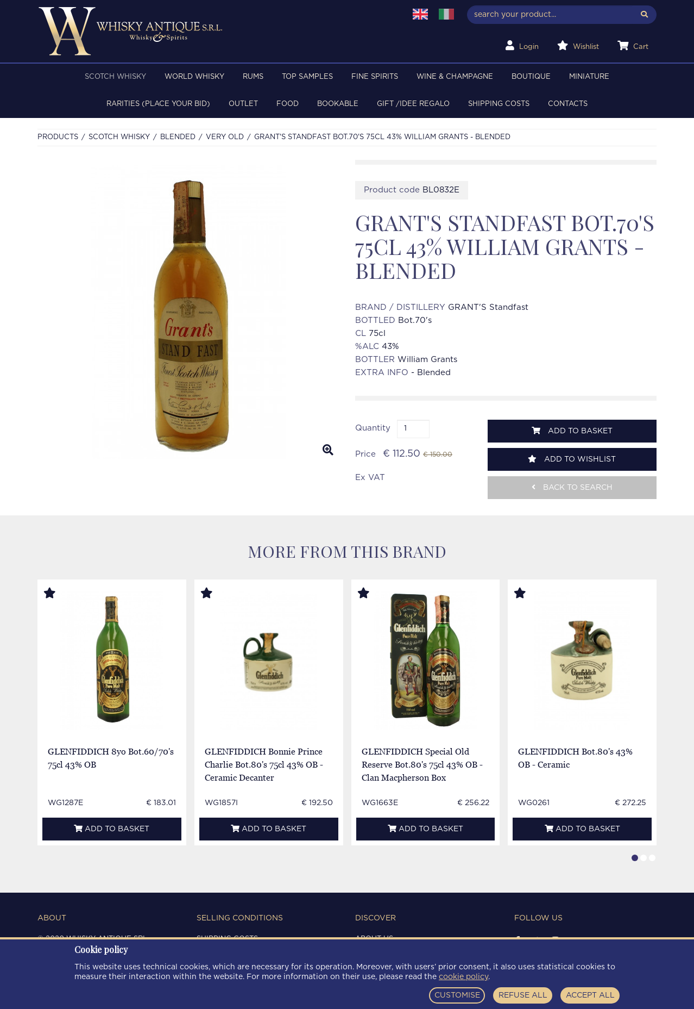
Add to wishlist (572, 459)
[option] (188, 312)
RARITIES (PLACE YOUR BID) (158, 104)
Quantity (372, 428)
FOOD (287, 104)
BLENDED (177, 137)
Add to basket (572, 431)
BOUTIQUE (531, 76)
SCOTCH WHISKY (115, 76)
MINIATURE (589, 76)
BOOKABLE (337, 104)
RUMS (253, 76)
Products (57, 137)
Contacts (568, 104)
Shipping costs (498, 104)
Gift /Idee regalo (413, 104)
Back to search (572, 487)
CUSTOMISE (457, 995)
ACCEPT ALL (590, 995)
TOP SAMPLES (307, 76)
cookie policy (463, 977)
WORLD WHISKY (194, 76)
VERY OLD (225, 137)
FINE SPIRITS (374, 76)
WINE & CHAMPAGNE (455, 76)
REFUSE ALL (523, 995)
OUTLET (243, 104)
